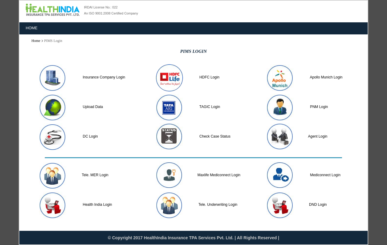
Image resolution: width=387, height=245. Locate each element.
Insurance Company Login (103, 77)
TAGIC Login (208, 107)
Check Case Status (213, 136)
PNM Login (318, 107)
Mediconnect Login (325, 175)
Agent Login (317, 136)
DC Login (89, 136)
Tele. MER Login (95, 175)
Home (31, 28)
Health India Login (96, 204)
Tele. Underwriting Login (217, 204)
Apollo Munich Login (325, 77)
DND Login (318, 204)
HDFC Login (208, 77)
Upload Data (92, 107)
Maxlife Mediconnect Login (218, 175)
